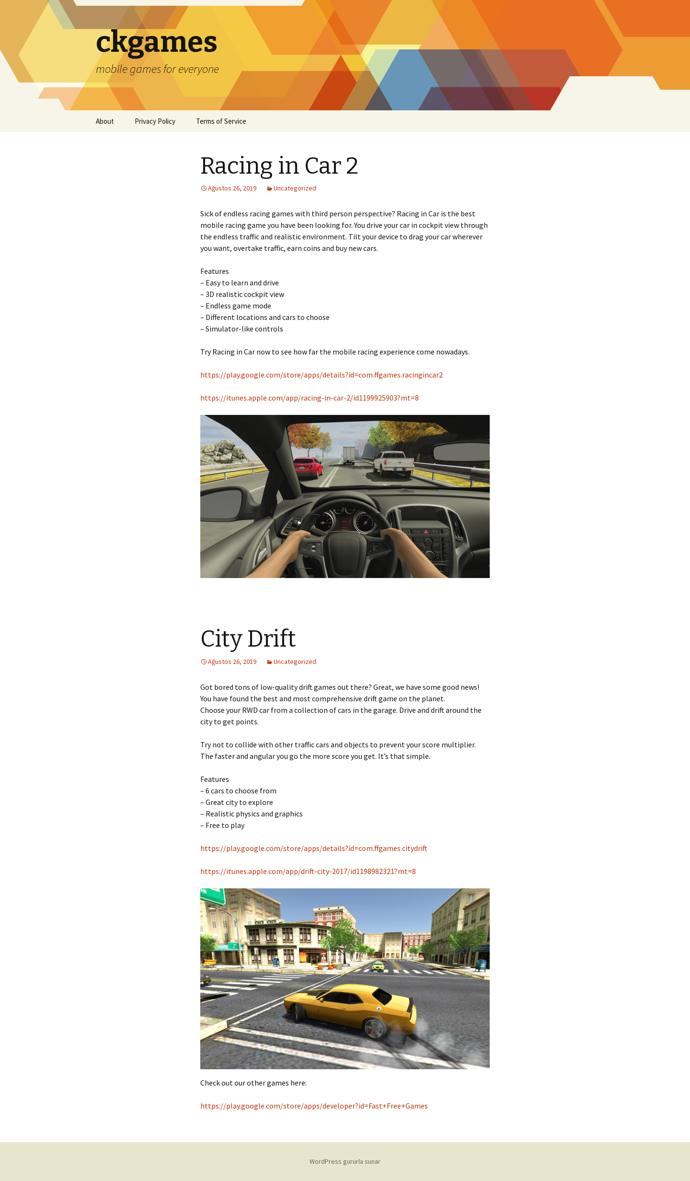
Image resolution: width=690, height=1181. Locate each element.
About (105, 121)
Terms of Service (221, 121)
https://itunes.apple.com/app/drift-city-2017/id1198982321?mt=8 (308, 871)
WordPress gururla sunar (345, 1161)
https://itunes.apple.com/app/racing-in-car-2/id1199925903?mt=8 (309, 397)
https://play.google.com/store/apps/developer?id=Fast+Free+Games (314, 1105)
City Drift (248, 639)
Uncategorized (295, 188)
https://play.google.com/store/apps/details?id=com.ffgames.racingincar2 (321, 374)
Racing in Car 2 (279, 166)
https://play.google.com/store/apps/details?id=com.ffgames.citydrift (313, 848)
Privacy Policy (155, 121)
